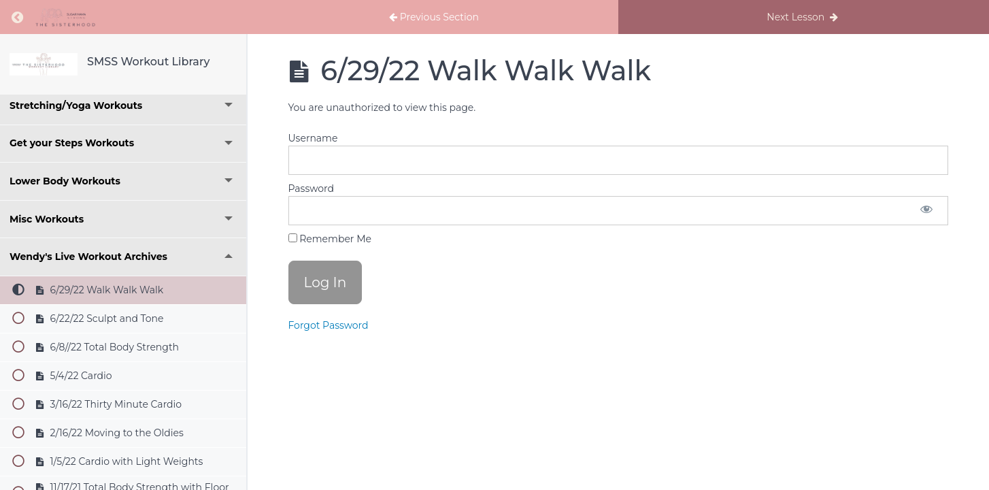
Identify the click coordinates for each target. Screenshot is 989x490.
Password (311, 188)
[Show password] (926, 210)
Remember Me (329, 239)
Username (313, 138)
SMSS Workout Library (148, 61)
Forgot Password (328, 325)
